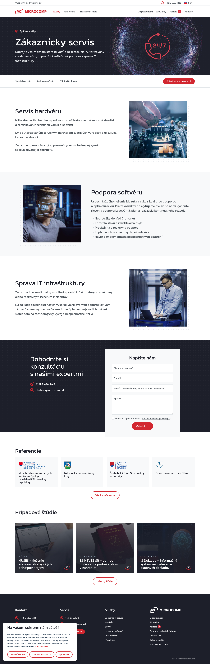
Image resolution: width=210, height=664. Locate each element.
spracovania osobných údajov (155, 418)
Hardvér (109, 622)
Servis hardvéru (23, 82)
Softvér (108, 627)
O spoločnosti (145, 12)
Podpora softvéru (46, 82)
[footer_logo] (165, 610)
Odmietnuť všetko (42, 654)
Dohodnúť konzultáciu (179, 81)
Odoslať (142, 426)
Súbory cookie (157, 640)
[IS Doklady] (188, 567)
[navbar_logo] (31, 12)
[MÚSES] (67, 567)
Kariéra (175, 12)
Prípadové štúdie (89, 12)
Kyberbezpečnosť (113, 631)
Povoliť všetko (18, 654)
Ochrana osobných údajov (163, 631)
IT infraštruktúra (68, 82)
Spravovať (64, 654)
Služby (57, 12)
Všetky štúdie (105, 582)
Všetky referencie (105, 495)
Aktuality (161, 12)
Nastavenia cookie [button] (159, 644)
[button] (189, 2)
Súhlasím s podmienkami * (143, 418)
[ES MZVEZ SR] (127, 567)
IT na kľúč (110, 640)
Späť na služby (25, 31)
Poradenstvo (111, 636)
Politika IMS (155, 636)
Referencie (71, 12)
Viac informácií (41, 646)
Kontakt (189, 12)
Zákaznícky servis (114, 618)
